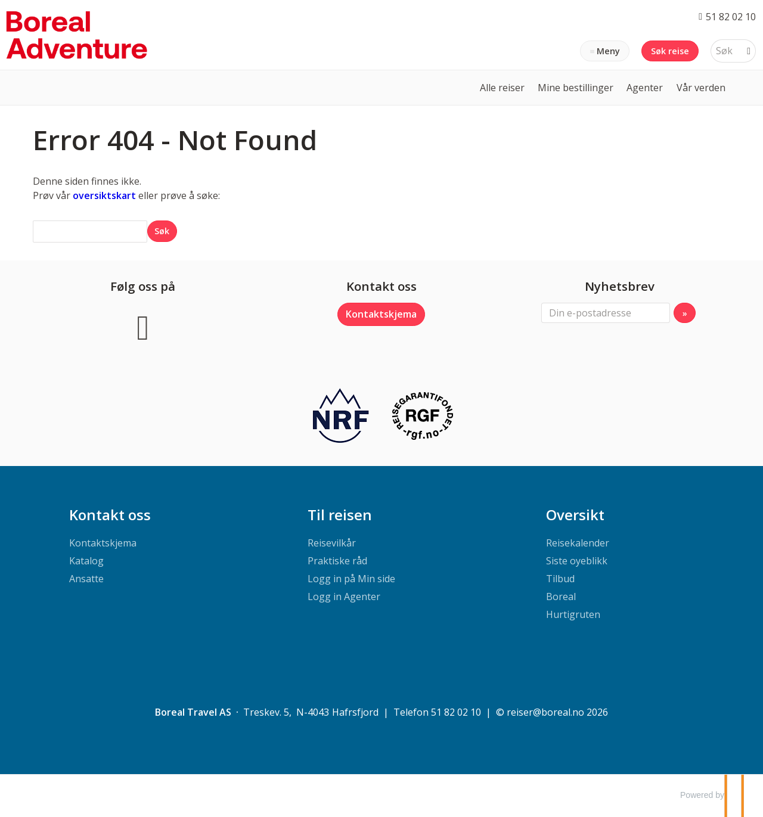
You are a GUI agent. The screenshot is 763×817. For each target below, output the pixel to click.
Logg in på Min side (351, 578)
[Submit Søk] (162, 230)
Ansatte (86, 578)
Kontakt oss (110, 514)
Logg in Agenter (344, 596)
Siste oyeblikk (576, 560)
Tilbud (560, 578)
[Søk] (725, 51)
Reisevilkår (332, 542)
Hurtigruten (573, 614)
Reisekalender (577, 542)
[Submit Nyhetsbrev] (685, 313)
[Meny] (604, 51)
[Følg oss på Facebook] (143, 326)
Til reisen (340, 514)
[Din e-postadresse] (605, 313)
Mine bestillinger (575, 87)
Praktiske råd (337, 560)
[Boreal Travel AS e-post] (545, 712)
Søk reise (670, 51)
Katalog (86, 560)
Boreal (561, 596)
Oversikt (575, 514)
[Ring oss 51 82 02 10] (727, 16)
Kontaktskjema (381, 314)
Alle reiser (502, 87)
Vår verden (701, 87)
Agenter (644, 87)
